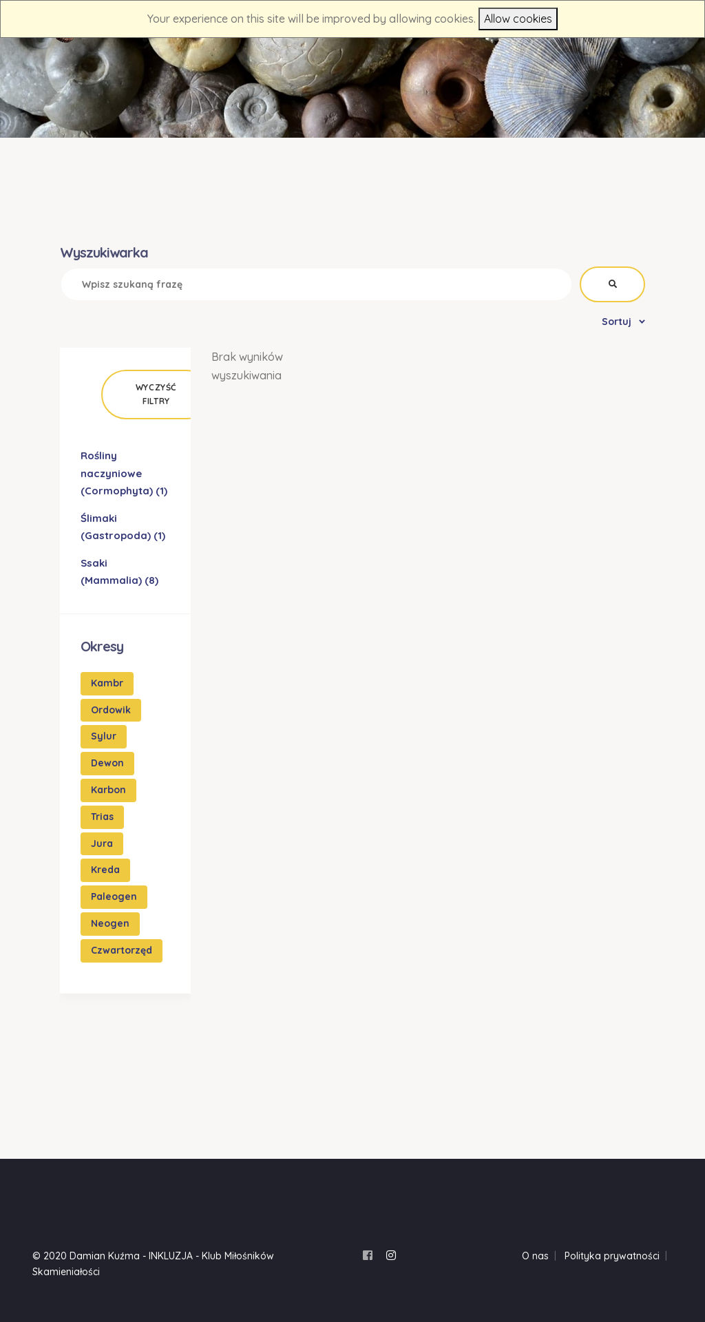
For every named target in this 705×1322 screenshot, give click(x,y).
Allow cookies (518, 18)
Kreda (105, 869)
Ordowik (111, 710)
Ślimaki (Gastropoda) (123, 527)
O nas (535, 1256)
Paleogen (114, 896)
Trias (102, 816)
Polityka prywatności (612, 1256)
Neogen (110, 923)
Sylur (103, 736)
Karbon (108, 790)
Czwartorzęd (121, 950)
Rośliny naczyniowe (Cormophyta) (124, 473)
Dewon (107, 763)
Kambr (107, 683)
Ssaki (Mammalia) (119, 571)
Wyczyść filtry (156, 394)
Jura (102, 843)
